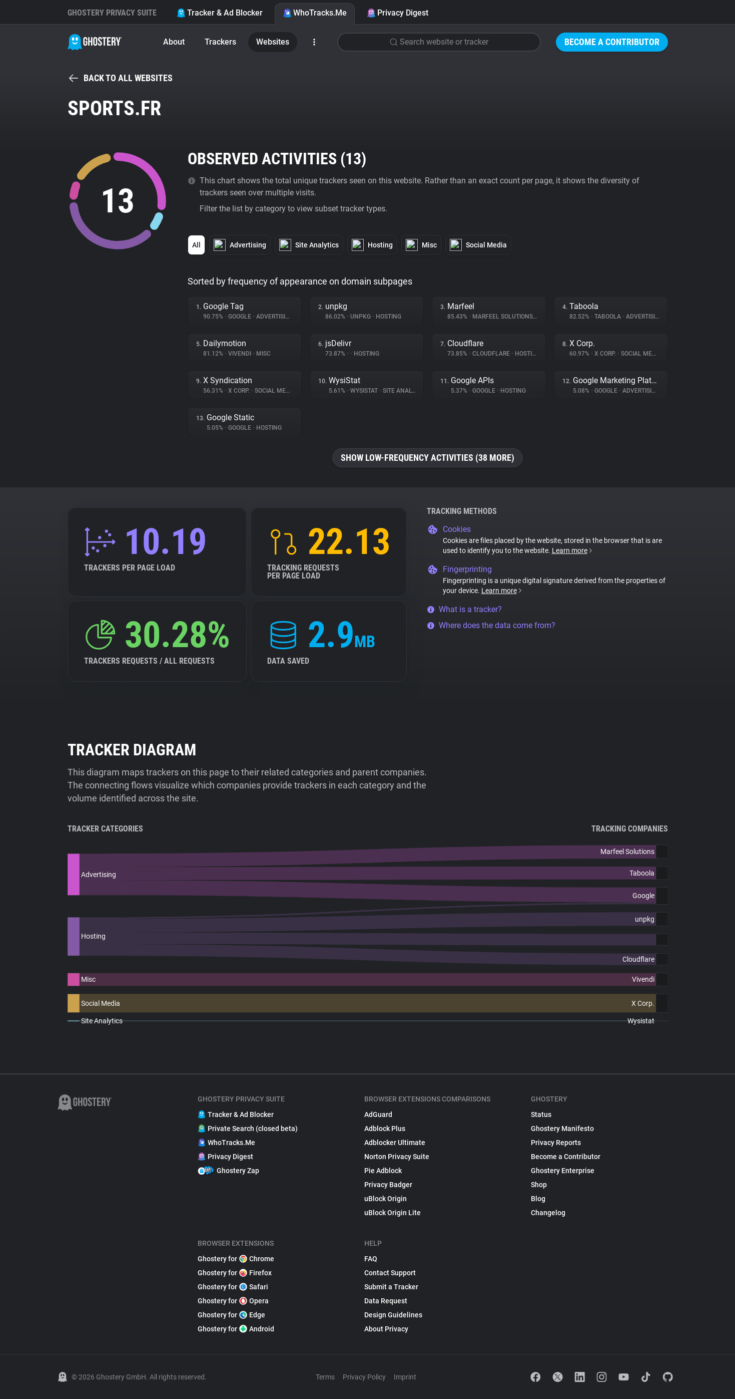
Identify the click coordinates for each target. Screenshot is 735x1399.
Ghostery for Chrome (236, 1259)
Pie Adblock (383, 1171)
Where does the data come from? (491, 625)
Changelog (548, 1213)
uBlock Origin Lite (392, 1213)
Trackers (220, 42)
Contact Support (390, 1273)
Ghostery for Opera (233, 1301)
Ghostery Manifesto (562, 1129)
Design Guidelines (393, 1315)
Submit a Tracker (391, 1287)
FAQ (370, 1259)
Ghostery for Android (236, 1329)
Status (541, 1114)
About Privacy (386, 1329)
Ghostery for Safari (233, 1287)
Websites (272, 42)
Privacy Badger (388, 1185)
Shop (539, 1185)
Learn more (572, 550)
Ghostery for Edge (231, 1315)
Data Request (385, 1301)
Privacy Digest (397, 13)
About (174, 42)
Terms (325, 1377)
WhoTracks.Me (315, 13)
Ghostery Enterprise (562, 1171)
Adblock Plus (384, 1129)
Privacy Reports (556, 1143)
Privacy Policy (364, 1377)
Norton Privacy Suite (396, 1157)
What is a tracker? (464, 609)
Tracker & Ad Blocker (220, 13)
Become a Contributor (611, 42)
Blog (538, 1199)
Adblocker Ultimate (394, 1143)
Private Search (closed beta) (248, 1129)
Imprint (405, 1377)
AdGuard (378, 1114)
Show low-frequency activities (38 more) (427, 457)
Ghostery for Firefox (235, 1273)
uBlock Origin (385, 1199)
